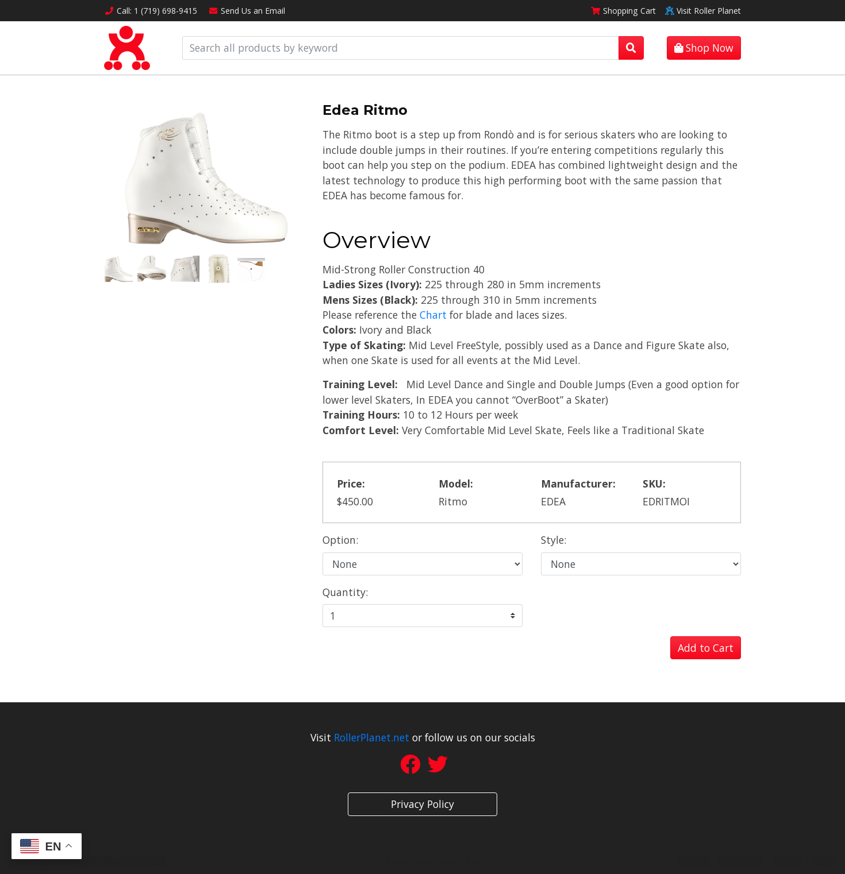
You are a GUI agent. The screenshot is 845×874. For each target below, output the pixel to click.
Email (247, 10)
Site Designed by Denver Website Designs (87, 861)
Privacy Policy (422, 804)
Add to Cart (705, 648)
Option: (340, 540)
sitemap (694, 861)
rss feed (787, 861)
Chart (433, 315)
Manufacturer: (578, 483)
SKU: (654, 483)
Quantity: (345, 592)
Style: (553, 540)
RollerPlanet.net (371, 737)
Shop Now (703, 48)
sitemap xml (740, 861)
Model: (456, 483)
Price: (351, 483)
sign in (824, 861)
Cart (623, 10)
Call (150, 10)
